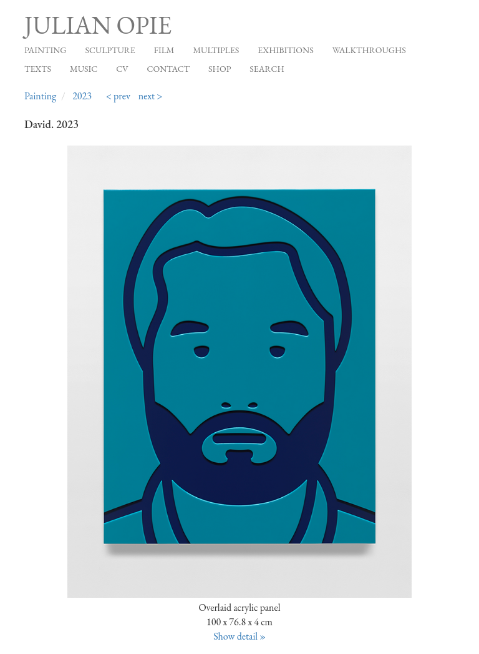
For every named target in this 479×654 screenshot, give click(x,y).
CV (122, 68)
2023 (82, 95)
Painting (45, 50)
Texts (37, 68)
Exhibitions (285, 50)
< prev (118, 95)
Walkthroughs (369, 50)
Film (164, 50)
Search (266, 68)
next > (150, 95)
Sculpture (110, 50)
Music (83, 68)
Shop (219, 68)
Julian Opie (98, 25)
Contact (168, 68)
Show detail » (239, 636)
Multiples (216, 50)
